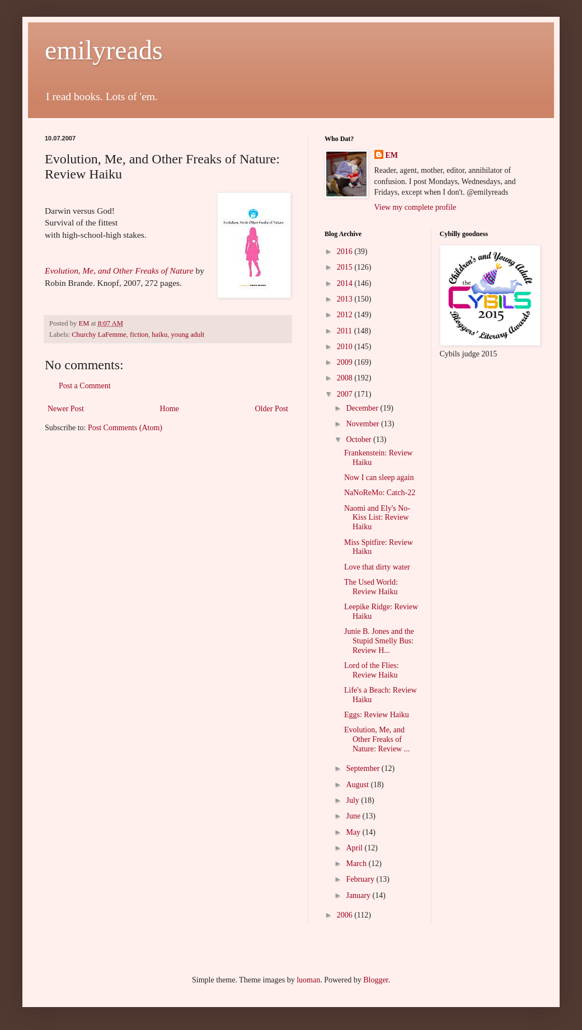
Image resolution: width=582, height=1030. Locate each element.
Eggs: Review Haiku (376, 715)
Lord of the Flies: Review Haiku (371, 670)
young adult (188, 334)
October (359, 439)
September (363, 768)
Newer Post (66, 409)
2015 (346, 267)
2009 (346, 362)
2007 (346, 394)
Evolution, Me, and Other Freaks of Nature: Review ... (377, 739)
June (354, 816)
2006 (346, 915)
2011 (345, 331)
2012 (346, 315)
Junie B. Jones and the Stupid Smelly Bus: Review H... (379, 641)
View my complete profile (415, 207)
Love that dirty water (377, 567)
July (353, 800)
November (363, 424)
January (359, 895)
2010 (346, 346)
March (357, 863)
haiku (159, 334)
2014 (346, 283)
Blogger (375, 980)
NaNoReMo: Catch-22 (379, 492)
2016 (346, 251)
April (355, 848)
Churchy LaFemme (99, 334)
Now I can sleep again (379, 477)
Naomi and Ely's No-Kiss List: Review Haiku (377, 518)
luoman (308, 980)
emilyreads (104, 50)
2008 (346, 378)
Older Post (272, 409)
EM (392, 155)
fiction (139, 334)
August (358, 784)
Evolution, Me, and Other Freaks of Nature (119, 270)
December (363, 408)
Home (169, 409)
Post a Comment (85, 386)
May (354, 832)
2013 (346, 299)
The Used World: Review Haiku (371, 587)
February (361, 879)
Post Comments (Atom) (125, 428)
